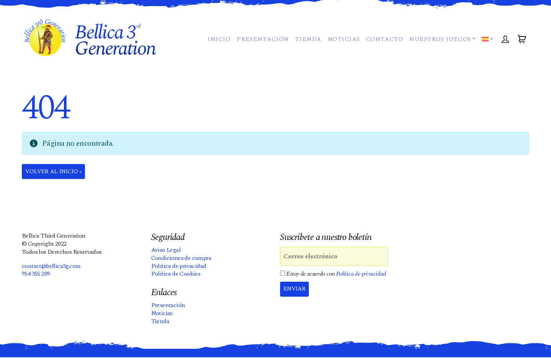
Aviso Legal (166, 250)
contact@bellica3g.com (51, 266)
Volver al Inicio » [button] (56, 172)
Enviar (296, 290)
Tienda (306, 46)
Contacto (382, 46)
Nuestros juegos (438, 46)
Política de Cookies (176, 274)
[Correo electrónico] (334, 257)
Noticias (342, 46)
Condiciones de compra (181, 258)
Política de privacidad (178, 266)
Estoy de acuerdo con (333, 275)
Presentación (261, 46)
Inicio (216, 46)
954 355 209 (36, 274)
